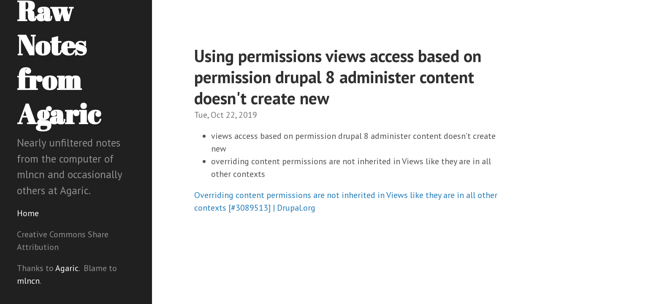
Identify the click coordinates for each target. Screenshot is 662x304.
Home (28, 213)
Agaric (67, 268)
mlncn (28, 280)
